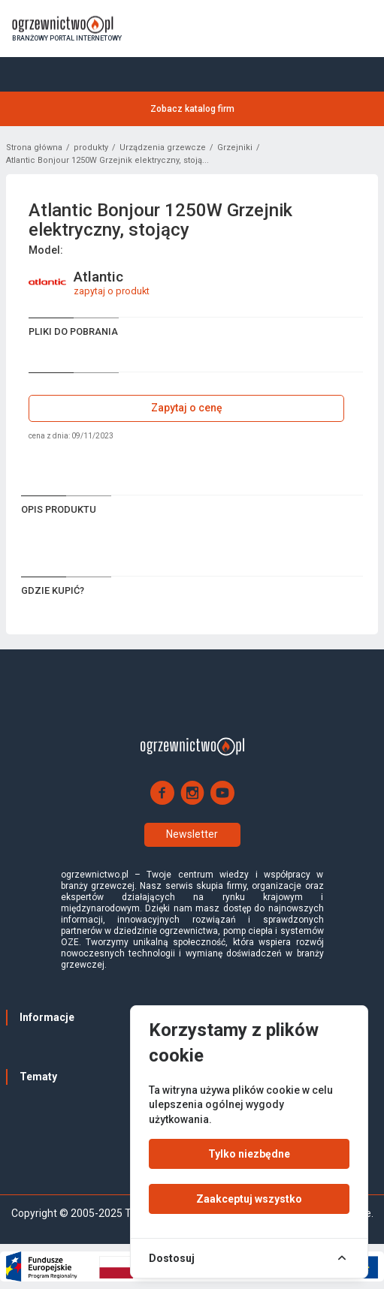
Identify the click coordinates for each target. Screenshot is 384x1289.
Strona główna (34, 147)
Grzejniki (234, 147)
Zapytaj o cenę (186, 408)
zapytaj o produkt (112, 291)
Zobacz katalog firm (192, 109)
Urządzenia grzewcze (162, 147)
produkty (91, 147)
